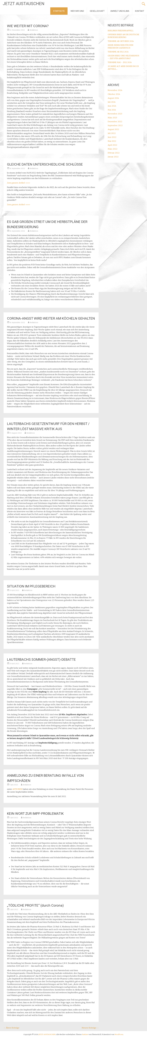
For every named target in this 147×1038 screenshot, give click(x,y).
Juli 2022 (112, 133)
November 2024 (115, 90)
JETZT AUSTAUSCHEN (23, 3)
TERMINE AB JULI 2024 (118, 52)
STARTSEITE (59, 11)
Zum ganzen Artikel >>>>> (18, 183)
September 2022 (115, 125)
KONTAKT (139, 11)
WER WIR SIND (77, 11)
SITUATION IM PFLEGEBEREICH (31, 586)
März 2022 (112, 149)
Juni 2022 (112, 137)
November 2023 (115, 114)
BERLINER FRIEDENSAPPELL (121, 30)
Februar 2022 (114, 153)
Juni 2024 (112, 106)
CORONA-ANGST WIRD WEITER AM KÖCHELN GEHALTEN (51, 318)
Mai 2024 (112, 110)
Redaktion (34, 30)
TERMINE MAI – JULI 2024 (120, 62)
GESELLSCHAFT (97, 11)
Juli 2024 (112, 102)
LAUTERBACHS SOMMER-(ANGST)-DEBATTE (41, 659)
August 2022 (113, 129)
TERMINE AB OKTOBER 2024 (121, 41)
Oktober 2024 (114, 94)
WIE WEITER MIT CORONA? (28, 26)
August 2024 (113, 98)
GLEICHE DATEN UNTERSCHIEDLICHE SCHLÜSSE (45, 164)
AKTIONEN (17, 789)
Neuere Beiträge (90, 1028)
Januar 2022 (113, 157)
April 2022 (112, 145)
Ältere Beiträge (11, 1028)
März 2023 (112, 117)
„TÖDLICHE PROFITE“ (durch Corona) (35, 905)
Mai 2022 (112, 141)
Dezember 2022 (115, 121)
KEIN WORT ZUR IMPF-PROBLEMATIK (35, 814)
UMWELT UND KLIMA (119, 11)
